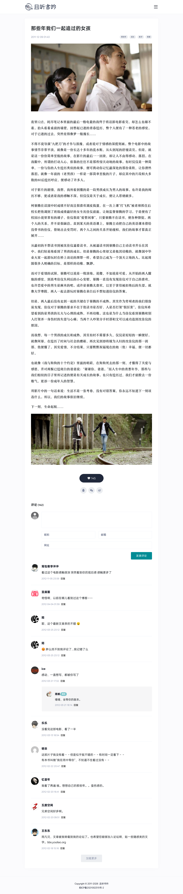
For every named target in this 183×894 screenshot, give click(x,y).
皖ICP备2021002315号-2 (91, 887)
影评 (140, 37)
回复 (63, 578)
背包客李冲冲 (50, 566)
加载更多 (91, 858)
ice (43, 668)
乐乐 (44, 723)
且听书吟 (104, 883)
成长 (132, 37)
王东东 (46, 830)
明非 (44, 748)
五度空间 (47, 805)
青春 (148, 37)
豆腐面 (46, 592)
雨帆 (57, 694)
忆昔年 (46, 779)
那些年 (123, 37)
